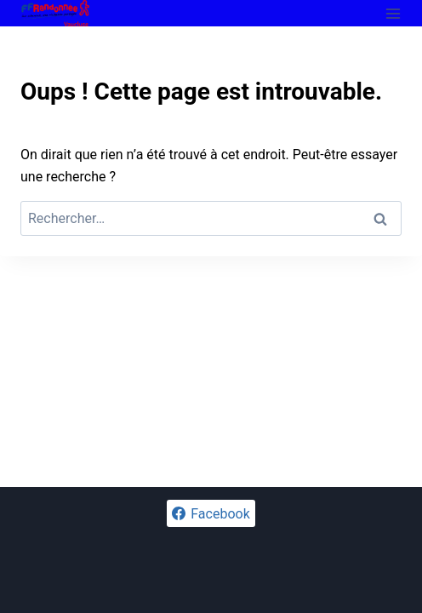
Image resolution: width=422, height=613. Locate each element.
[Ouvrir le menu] (392, 13)
